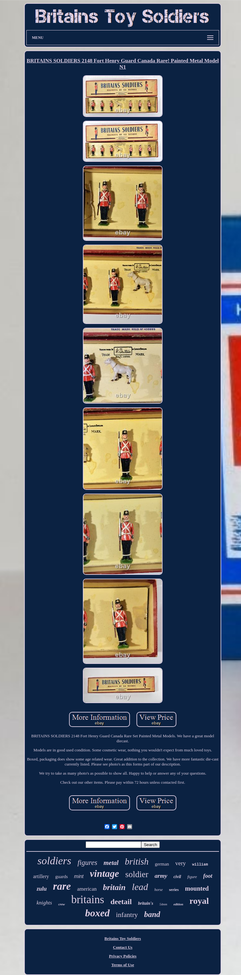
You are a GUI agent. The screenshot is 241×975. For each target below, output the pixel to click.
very (180, 863)
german (162, 863)
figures (87, 862)
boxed (97, 913)
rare (62, 886)
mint (78, 876)
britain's (145, 903)
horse (158, 890)
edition (178, 904)
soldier (136, 874)
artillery (41, 876)
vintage (104, 873)
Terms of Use (122, 964)
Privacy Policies (123, 956)
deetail (121, 902)
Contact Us (122, 947)
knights (44, 903)
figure (192, 876)
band (152, 914)
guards (61, 876)
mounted (197, 888)
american (87, 889)
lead (140, 887)
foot (207, 876)
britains (87, 899)
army (161, 875)
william (200, 864)
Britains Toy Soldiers (122, 938)
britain (114, 887)
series (174, 889)
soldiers (54, 860)
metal (111, 862)
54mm (163, 904)
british (137, 861)
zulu (42, 889)
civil (177, 876)
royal (199, 901)
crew (61, 904)
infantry (127, 915)
